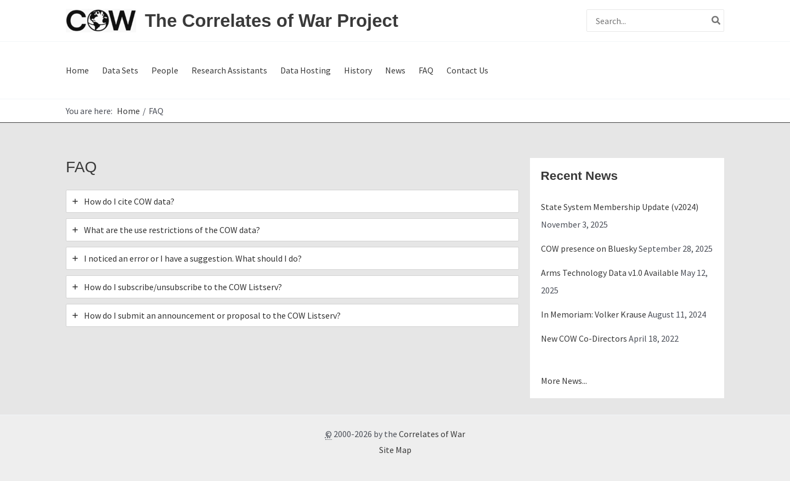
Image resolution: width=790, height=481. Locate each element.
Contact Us (467, 70)
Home (77, 70)
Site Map (395, 449)
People (164, 70)
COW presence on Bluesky (589, 248)
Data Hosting (305, 70)
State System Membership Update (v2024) (619, 206)
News (395, 70)
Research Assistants (229, 70)
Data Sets (120, 70)
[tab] (292, 201)
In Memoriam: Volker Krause (593, 314)
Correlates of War (432, 433)
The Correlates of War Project (271, 20)
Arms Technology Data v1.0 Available (610, 272)
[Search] (716, 20)
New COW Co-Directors (584, 338)
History (358, 70)
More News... (564, 380)
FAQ (426, 70)
